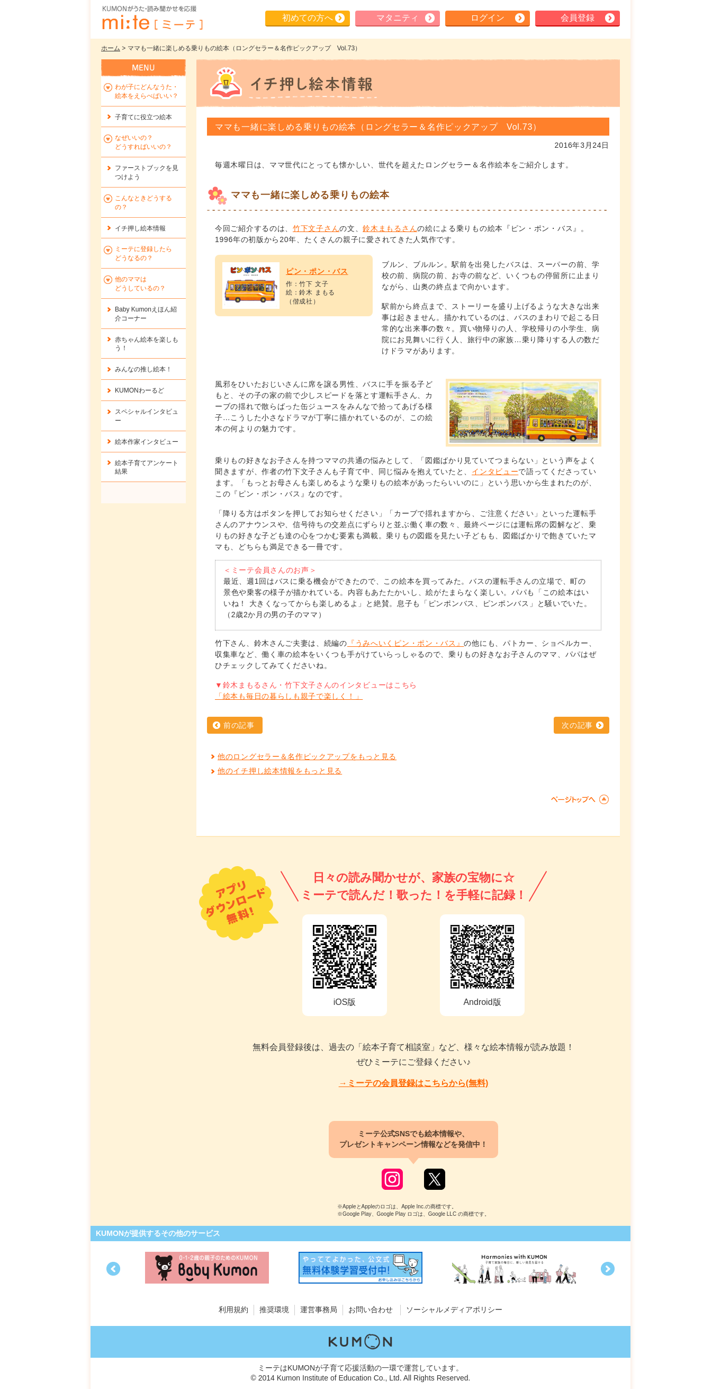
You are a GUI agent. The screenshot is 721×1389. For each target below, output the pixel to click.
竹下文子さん (316, 228)
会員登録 (577, 17)
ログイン (487, 17)
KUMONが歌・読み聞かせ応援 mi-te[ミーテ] (152, 18)
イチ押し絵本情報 (140, 228)
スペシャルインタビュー (146, 416)
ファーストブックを (146, 172)
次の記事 (577, 725)
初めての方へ (307, 17)
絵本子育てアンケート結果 (146, 467)
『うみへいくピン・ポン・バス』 (405, 643)
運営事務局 (318, 1309)
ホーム (110, 48)
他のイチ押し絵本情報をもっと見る (280, 771)
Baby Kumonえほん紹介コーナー (146, 314)
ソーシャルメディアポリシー (454, 1309)
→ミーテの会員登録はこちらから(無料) (414, 1083)
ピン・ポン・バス (317, 271)
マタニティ (397, 17)
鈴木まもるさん (390, 228)
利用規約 (233, 1309)
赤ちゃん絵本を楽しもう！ (146, 344)
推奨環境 (274, 1309)
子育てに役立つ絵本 (143, 117)
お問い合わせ (370, 1309)
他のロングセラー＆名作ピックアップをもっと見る (307, 756)
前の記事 (239, 725)
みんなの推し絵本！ (143, 369)
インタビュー (495, 471)
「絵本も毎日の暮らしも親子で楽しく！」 (289, 696)
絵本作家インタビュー (146, 442)
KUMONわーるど (139, 390)
